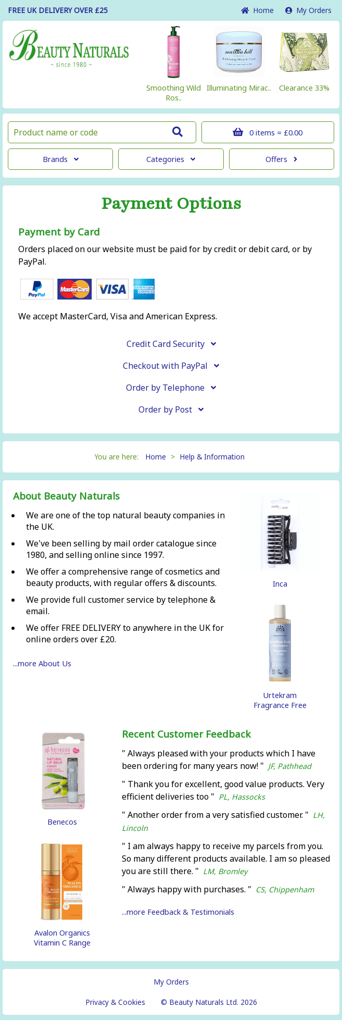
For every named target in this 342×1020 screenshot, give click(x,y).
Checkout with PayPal (171, 365)
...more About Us (42, 663)
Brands (61, 159)
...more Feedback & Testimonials (178, 912)
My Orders (308, 10)
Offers (281, 159)
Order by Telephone (171, 387)
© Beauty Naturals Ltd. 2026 (209, 1002)
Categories (170, 159)
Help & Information (212, 457)
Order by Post (171, 409)
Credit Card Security (171, 344)
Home (257, 10)
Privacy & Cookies (115, 1002)
